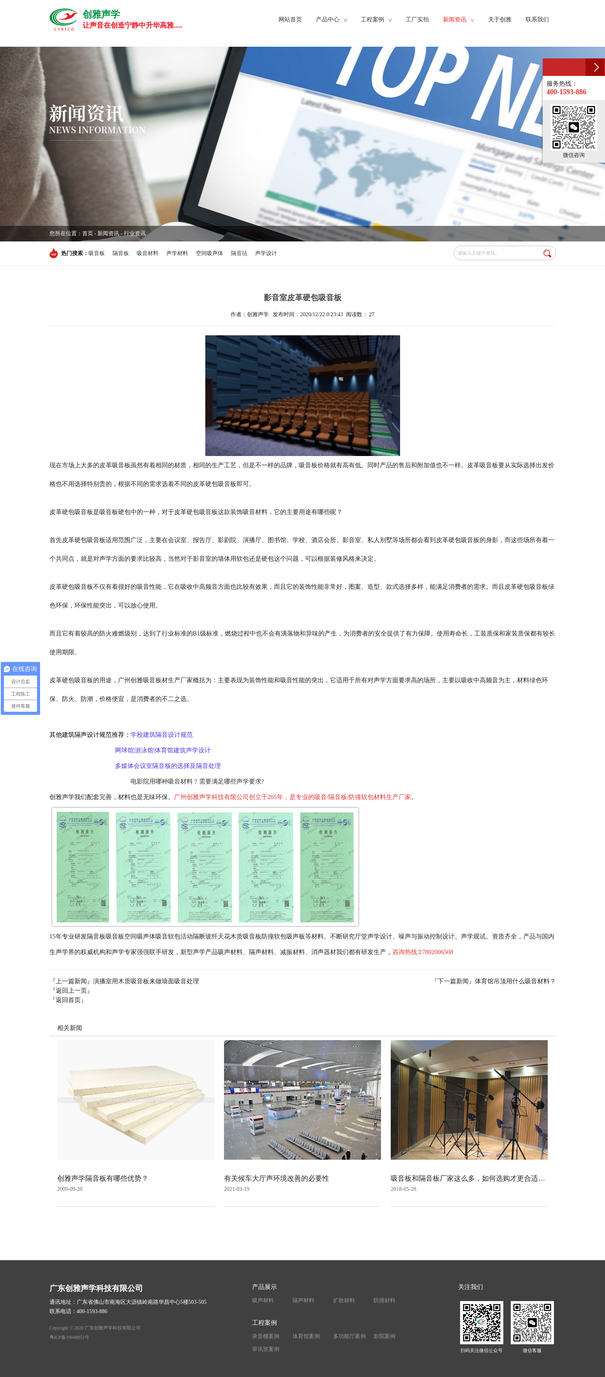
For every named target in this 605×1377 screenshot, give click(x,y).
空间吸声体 (209, 253)
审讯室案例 (265, 1349)
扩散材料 (344, 1300)
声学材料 (177, 253)
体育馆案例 (306, 1336)
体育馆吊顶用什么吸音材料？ (515, 981)
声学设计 (266, 253)
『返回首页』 (68, 1000)
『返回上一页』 (71, 990)
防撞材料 (384, 1300)
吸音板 (96, 253)
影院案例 (384, 1336)
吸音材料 (148, 253)
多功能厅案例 (349, 1336)
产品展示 (264, 1287)
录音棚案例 (265, 1336)
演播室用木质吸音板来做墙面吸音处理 (146, 981)
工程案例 (264, 1322)
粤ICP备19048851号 (69, 1337)
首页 (87, 233)
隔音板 (121, 253)
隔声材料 (303, 1300)
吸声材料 (263, 1300)
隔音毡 (239, 253)
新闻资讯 (108, 233)
